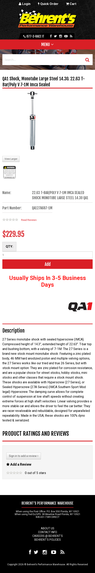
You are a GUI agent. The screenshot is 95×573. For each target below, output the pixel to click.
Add (48, 264)
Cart (71, 4)
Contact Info (47, 532)
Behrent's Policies (47, 539)
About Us (47, 528)
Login (24, 4)
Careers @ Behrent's (47, 535)
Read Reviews (29, 220)
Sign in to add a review (23, 456)
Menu (45, 44)
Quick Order (48, 4)
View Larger (11, 159)
